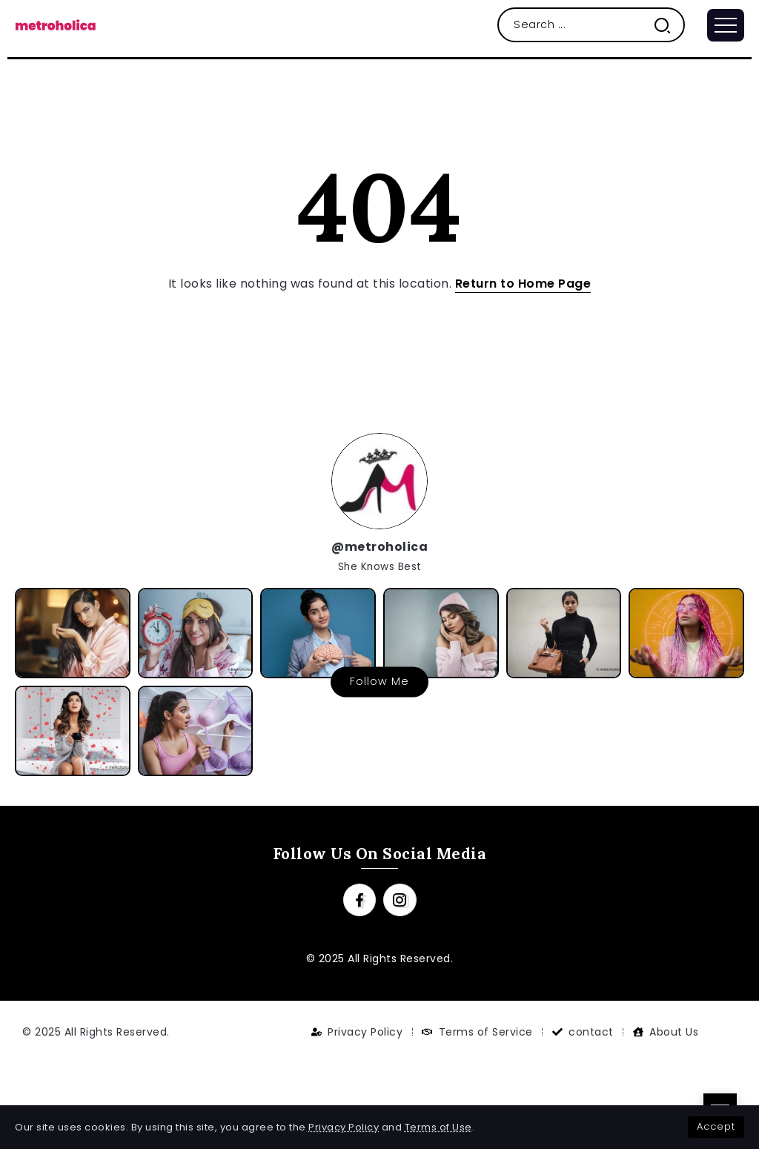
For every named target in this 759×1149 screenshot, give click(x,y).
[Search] (591, 25)
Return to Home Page (523, 283)
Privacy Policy (343, 1127)
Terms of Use (438, 1127)
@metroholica (379, 546)
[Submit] (668, 25)
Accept (716, 1126)
